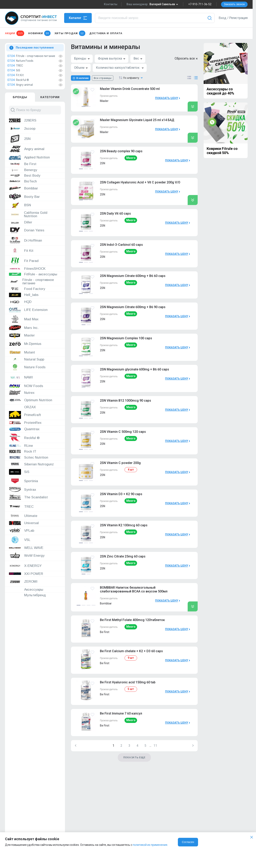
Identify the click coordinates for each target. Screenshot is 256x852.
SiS (18, 70)
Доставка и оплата (105, 33)
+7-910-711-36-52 (199, 4)
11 (155, 745)
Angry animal (24, 85)
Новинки (39, 33)
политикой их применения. (150, 844)
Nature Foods (24, 61)
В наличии (82, 78)
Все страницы (103, 78)
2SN (102, 163)
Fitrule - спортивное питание (35, 56)
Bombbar (106, 603)
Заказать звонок (234, 4)
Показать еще (134, 757)
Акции (14, 33)
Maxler (104, 101)
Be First (104, 632)
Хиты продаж (70, 33)
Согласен (188, 842)
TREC (19, 65)
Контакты (110, 4)
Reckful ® (22, 80)
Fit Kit (20, 75)
